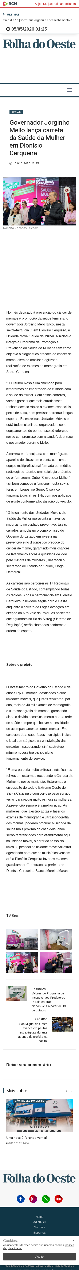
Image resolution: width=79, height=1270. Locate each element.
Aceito (39, 1256)
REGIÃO (16, 112)
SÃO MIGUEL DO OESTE (29, 1101)
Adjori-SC (39, 1222)
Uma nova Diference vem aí (26, 1137)
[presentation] (66, 1091)
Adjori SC (41, 4)
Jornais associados (63, 4)
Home (39, 1216)
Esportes (39, 1232)
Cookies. (10, 1240)
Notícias (39, 1227)
